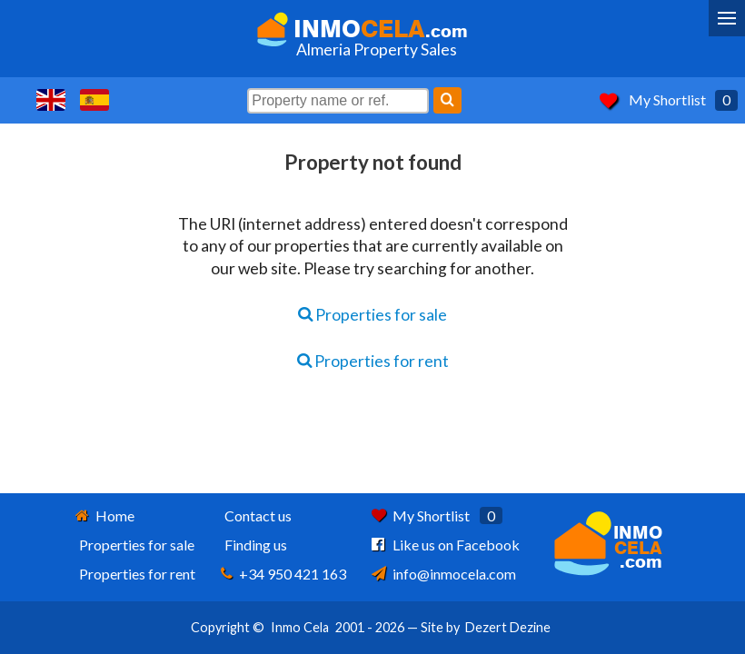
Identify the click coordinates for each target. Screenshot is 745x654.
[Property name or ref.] (338, 101)
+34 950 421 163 (292, 573)
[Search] (447, 100)
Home (114, 515)
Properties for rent (373, 361)
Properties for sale (372, 314)
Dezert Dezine (508, 627)
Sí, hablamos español (94, 100)
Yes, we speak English (50, 100)
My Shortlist (667, 99)
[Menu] (727, 18)
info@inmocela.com (454, 573)
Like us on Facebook (456, 544)
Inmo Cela (300, 627)
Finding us (255, 544)
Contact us (258, 515)
